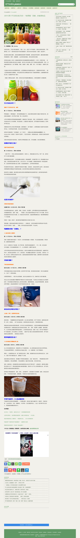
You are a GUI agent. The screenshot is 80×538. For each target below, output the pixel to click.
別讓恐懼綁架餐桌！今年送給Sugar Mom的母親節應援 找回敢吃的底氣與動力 (63, 76)
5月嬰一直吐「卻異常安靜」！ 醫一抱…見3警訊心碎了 (63, 50)
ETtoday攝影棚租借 (64, 127)
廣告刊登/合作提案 (34, 532)
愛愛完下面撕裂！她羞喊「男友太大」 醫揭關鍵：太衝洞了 (64, 43)
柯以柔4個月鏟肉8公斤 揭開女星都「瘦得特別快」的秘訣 (17, 489)
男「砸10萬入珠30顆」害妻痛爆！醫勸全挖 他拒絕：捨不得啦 (63, 21)
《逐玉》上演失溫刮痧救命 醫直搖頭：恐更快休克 (63, 36)
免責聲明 (59, 532)
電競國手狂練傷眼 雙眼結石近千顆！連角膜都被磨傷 (63, 64)
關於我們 (28, 532)
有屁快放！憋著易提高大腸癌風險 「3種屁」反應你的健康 (17, 496)
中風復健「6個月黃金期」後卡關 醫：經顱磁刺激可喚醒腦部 (64, 72)
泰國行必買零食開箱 (64, 111)
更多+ (72, 56)
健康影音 (55, 8)
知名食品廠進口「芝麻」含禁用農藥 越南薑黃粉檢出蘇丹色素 (63, 32)
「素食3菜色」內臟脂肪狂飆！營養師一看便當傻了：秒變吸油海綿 (64, 39)
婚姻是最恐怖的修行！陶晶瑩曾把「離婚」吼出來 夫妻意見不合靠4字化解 (20, 480)
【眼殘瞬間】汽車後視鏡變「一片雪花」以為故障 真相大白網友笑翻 (21, 433)
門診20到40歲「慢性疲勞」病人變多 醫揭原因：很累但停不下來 (63, 17)
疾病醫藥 (31, 8)
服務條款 (44, 532)
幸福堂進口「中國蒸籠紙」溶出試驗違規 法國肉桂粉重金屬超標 (63, 81)
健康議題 (37, 8)
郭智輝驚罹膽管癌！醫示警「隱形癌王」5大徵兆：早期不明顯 (63, 28)
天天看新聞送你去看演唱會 (65, 104)
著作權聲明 (55, 532)
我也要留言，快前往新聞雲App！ (26, 524)
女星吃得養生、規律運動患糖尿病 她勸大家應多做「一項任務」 (19, 415)
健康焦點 (7, 8)
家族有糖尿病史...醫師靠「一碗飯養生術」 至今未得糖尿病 (18, 418)
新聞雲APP (18, 1)
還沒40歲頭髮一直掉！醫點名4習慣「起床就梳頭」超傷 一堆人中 (64, 95)
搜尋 (73, 4)
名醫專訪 (13, 8)
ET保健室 (58, 139)
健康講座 (43, 8)
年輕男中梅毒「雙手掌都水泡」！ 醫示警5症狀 (63, 24)
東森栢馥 (49, 8)
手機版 (13, 1)
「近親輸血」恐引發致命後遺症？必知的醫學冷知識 (15, 485)
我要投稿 (20, 532)
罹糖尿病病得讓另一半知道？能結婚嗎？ (13, 425)
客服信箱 (40, 532)
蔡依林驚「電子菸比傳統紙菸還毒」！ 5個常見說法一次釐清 (17, 498)
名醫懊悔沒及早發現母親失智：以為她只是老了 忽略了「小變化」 (18, 494)
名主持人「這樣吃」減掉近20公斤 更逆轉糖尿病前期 (17, 412)
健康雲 (13, 4)
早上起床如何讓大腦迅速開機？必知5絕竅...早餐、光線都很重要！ (18, 487)
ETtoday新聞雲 (8, 1)
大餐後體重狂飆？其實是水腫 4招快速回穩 (64, 61)
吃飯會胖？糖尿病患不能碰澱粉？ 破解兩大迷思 (16, 422)
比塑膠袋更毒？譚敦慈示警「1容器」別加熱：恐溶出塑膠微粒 (64, 68)
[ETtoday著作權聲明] (25, 473)
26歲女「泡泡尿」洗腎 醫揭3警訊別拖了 (64, 47)
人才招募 (24, 532)
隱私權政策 (50, 532)
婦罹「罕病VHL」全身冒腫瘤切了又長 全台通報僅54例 (64, 84)
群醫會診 (25, 8)
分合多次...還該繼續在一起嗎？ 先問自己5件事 (14, 482)
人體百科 (19, 8)
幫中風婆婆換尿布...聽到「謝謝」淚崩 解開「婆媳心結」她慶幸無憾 (19, 500)
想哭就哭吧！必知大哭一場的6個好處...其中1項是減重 (16, 491)
